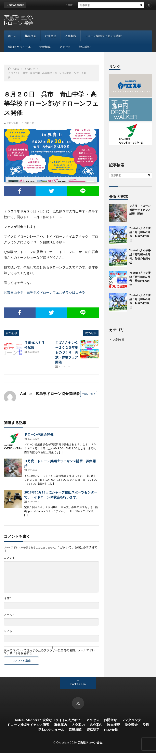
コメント (9, 557)
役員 (145, 725)
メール (9, 614)
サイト (8, 631)
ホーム (12, 36)
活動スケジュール (19, 47)
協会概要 (30, 36)
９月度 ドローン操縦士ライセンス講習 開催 (93, 4)
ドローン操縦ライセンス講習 (103, 36)
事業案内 (60, 725)
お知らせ (29, 123)
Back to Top (78, 684)
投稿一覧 (87, 394)
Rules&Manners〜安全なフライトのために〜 (48, 720)
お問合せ (50, 36)
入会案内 (70, 36)
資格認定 (93, 729)
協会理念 (85, 47)
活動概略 (45, 47)
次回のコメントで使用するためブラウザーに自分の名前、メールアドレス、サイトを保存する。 (49, 652)
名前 (8, 598)
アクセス (65, 47)
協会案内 (95, 725)
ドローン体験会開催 (38, 434)
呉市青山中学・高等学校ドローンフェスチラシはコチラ (44, 292)
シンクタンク (131, 720)
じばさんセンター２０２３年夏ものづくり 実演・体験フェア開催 (66, 352)
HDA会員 (111, 729)
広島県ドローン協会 (90, 742)
